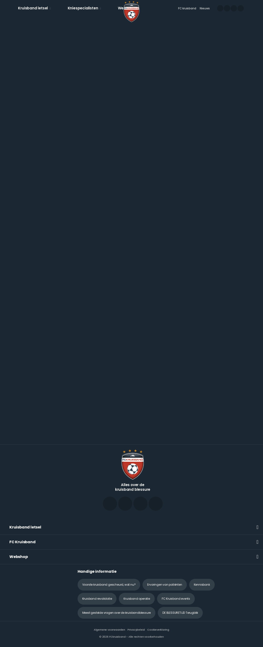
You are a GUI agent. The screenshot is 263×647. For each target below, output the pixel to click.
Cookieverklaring (158, 630)
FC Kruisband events (176, 599)
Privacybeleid (136, 630)
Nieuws (205, 8)
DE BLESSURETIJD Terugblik (180, 613)
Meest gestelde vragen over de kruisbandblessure (116, 613)
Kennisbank (202, 585)
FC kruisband (187, 8)
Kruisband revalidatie (97, 599)
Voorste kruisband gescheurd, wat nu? (109, 585)
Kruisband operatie (137, 599)
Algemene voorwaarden (109, 630)
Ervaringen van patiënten (164, 585)
